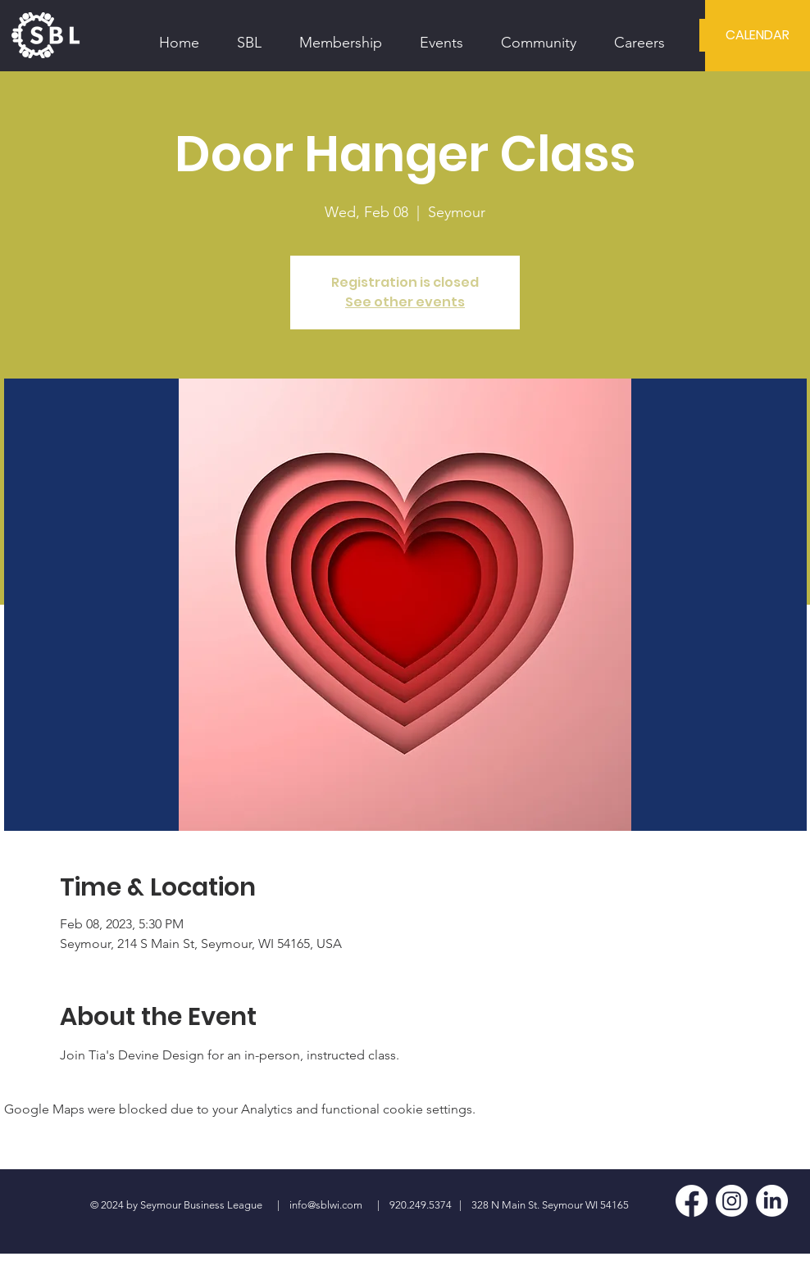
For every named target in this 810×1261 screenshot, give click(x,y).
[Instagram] (732, 1201)
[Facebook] (692, 1201)
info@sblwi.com (325, 1205)
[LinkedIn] (772, 1201)
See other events (405, 302)
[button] (249, 35)
